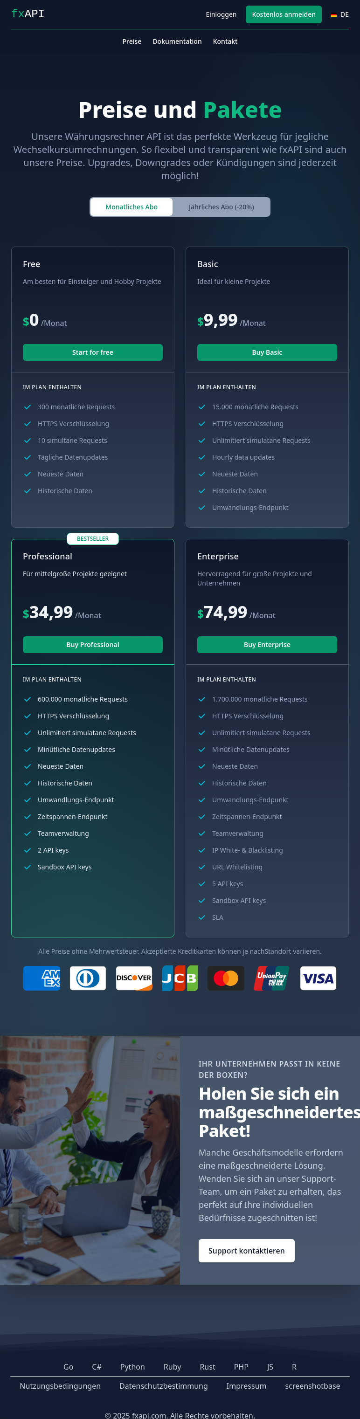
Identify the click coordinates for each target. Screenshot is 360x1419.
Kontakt (225, 41)
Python (132, 1367)
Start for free (92, 352)
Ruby (172, 1367)
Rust (207, 1367)
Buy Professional (92, 644)
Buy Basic (267, 352)
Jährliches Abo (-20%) (221, 206)
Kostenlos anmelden (284, 14)
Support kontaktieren (246, 1251)
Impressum (247, 1386)
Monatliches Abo (131, 206)
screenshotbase (312, 1386)
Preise (132, 41)
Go (68, 1367)
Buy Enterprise (267, 644)
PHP (241, 1367)
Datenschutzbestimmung (163, 1386)
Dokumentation (176, 41)
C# (96, 1367)
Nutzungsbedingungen (60, 1386)
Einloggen (221, 14)
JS (270, 1367)
